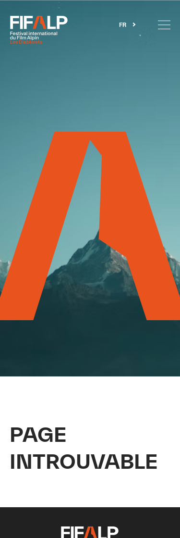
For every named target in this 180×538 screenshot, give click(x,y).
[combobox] (127, 25)
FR (122, 25)
